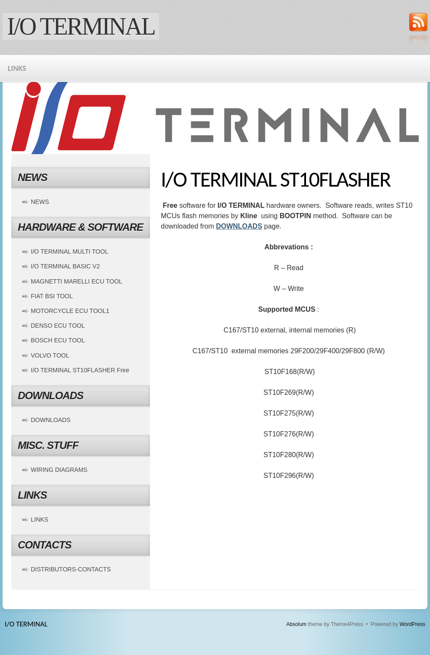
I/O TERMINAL (81, 26)
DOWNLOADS (51, 419)
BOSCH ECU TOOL (58, 340)
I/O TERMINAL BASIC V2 (65, 266)
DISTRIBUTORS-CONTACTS (71, 569)
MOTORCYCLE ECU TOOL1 (70, 310)
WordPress (412, 624)
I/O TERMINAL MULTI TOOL (69, 251)
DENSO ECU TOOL (58, 325)
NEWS (40, 201)
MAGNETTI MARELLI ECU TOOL (76, 281)
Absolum (296, 624)
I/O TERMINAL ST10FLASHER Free (80, 370)
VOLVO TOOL (50, 355)
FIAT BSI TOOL (52, 296)
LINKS (17, 68)
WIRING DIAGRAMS (59, 469)
